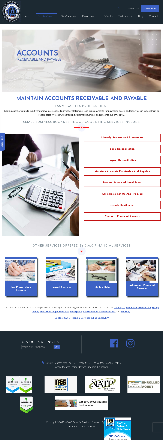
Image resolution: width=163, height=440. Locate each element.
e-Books (108, 16)
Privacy (73, 426)
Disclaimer (88, 426)
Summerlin (132, 307)
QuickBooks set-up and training (122, 194)
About (28, 16)
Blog (140, 16)
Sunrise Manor (107, 311)
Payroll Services (61, 287)
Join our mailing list (40, 342)
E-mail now (150, 8)
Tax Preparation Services (21, 288)
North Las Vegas (49, 311)
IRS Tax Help (102, 287)
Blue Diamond (90, 311)
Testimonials (125, 16)
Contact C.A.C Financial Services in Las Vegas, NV (81, 317)
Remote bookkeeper (122, 205)
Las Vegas (119, 307)
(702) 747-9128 (128, 8)
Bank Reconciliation (122, 149)
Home (16, 16)
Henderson (144, 307)
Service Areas (68, 16)
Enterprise (76, 311)
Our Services (44, 16)
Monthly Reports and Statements (122, 137)
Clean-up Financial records (122, 216)
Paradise (64, 311)
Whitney (125, 311)
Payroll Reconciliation (122, 160)
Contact (153, 16)
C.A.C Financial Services (78, 422)
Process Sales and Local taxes (122, 182)
